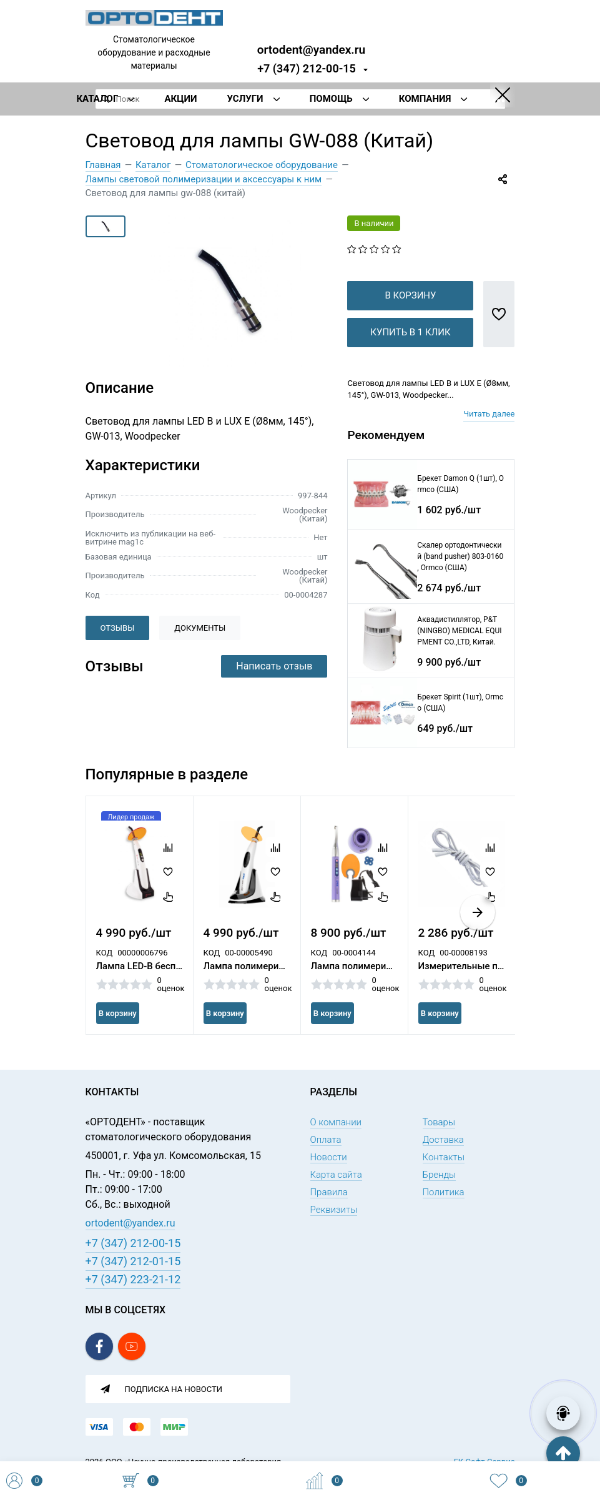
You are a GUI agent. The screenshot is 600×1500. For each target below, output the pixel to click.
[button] (477, 932)
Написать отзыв (274, 666)
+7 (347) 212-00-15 (306, 68)
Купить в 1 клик (410, 352)
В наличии (373, 223)
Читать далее (488, 433)
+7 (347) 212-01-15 (133, 1261)
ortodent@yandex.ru (311, 49)
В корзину (410, 315)
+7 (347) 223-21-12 (133, 1279)
